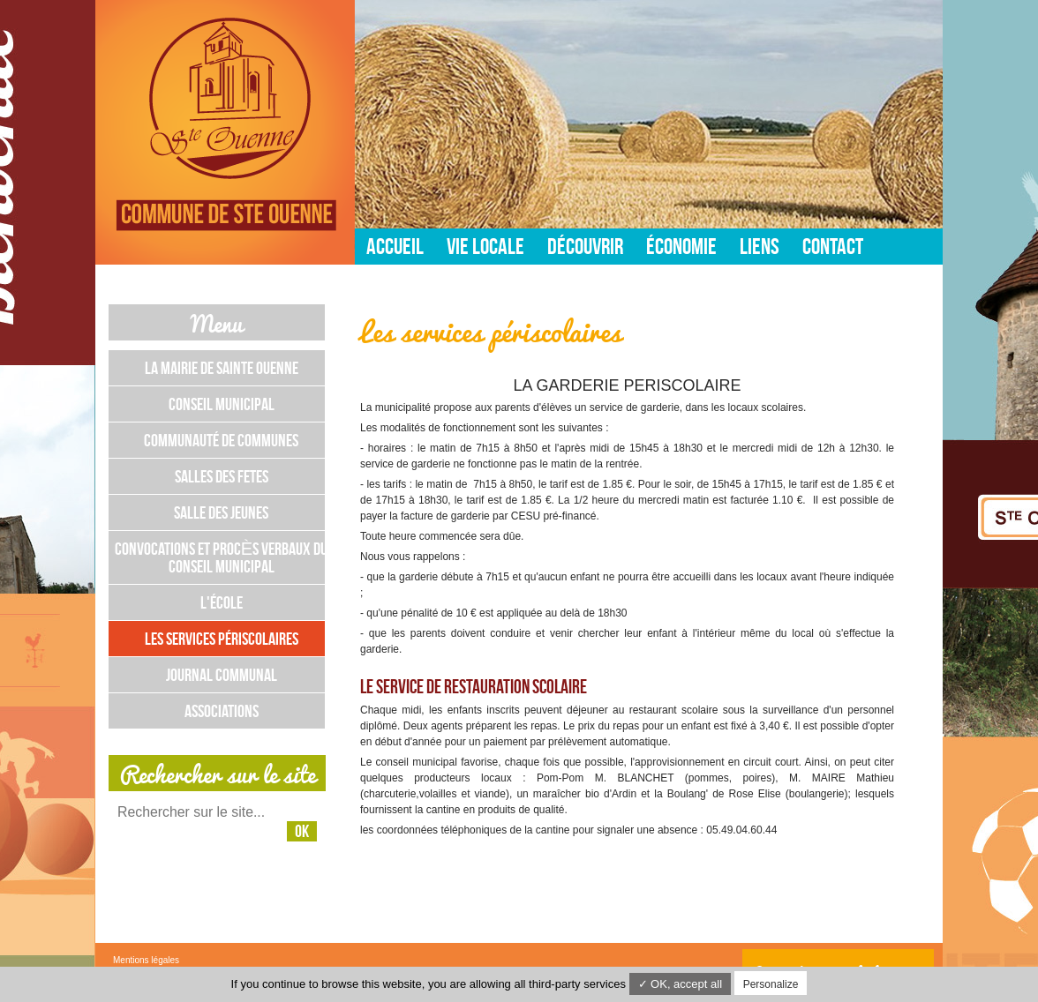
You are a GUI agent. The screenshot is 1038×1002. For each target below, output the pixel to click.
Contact (832, 246)
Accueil (395, 246)
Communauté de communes (221, 440)
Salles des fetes (221, 476)
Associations (221, 711)
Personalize (771, 984)
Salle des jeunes (221, 512)
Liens (759, 246)
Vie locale (485, 246)
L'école (221, 602)
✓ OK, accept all (680, 984)
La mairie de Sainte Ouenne (221, 368)
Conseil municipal (222, 404)
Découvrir (585, 246)
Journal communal (221, 675)
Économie (681, 246)
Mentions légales (146, 960)
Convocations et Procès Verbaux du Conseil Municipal (221, 557)
